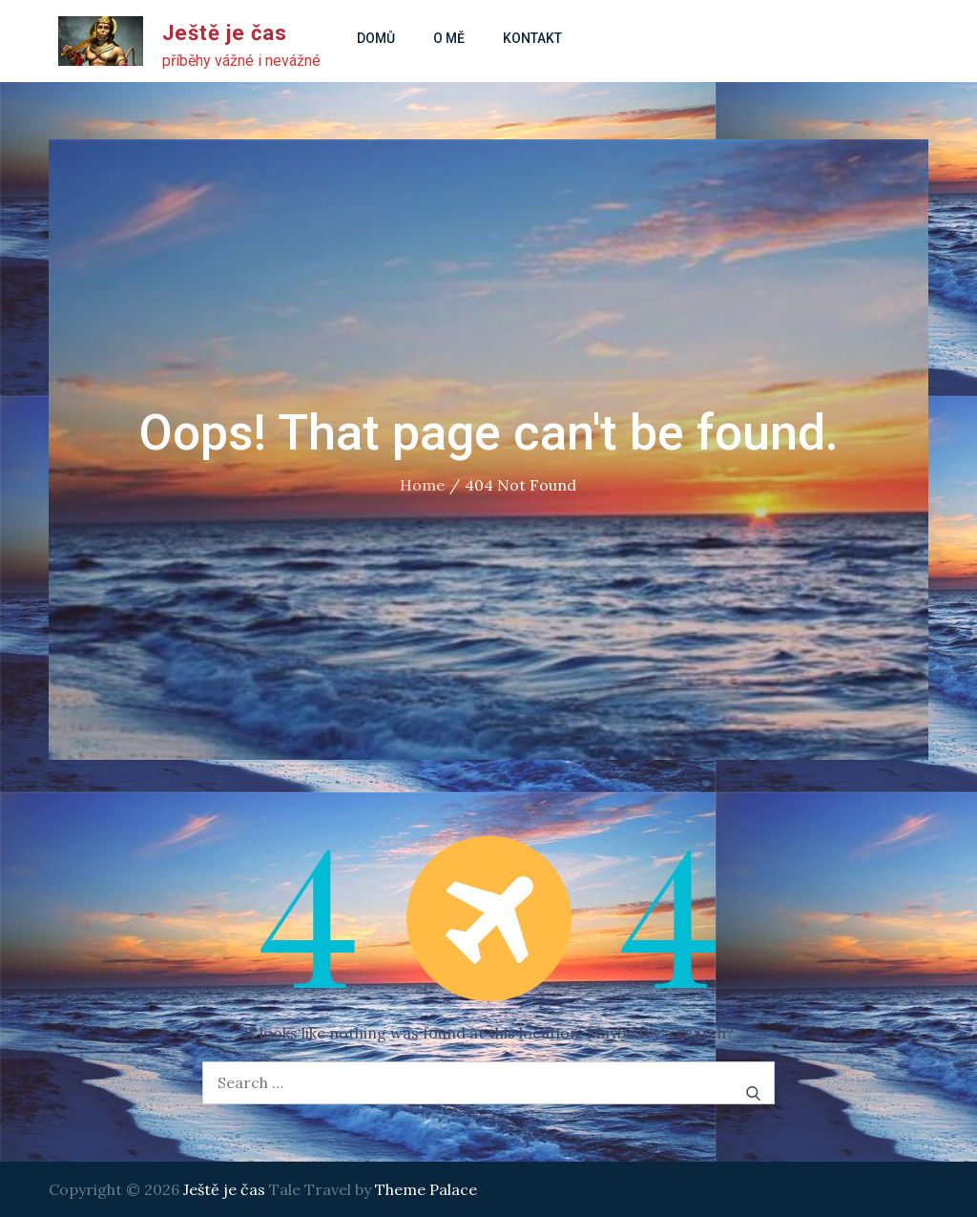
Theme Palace (426, 1189)
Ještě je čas (224, 33)
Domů (376, 38)
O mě (449, 38)
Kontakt (532, 38)
